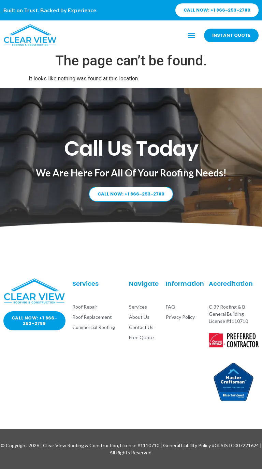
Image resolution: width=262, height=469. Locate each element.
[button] (191, 35)
